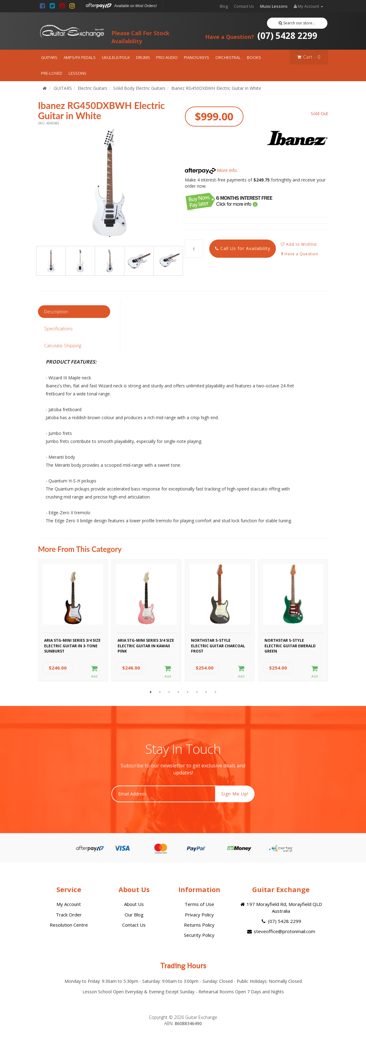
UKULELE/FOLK (116, 57)
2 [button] (160, 692)
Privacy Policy (199, 915)
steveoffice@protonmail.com (281, 931)
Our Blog (134, 915)
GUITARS (49, 57)
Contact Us (244, 6)
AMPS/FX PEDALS (80, 57)
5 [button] (188, 692)
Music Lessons (274, 6)
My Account (68, 904)
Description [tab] (56, 311)
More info (211, 170)
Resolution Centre (69, 925)
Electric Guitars (92, 88)
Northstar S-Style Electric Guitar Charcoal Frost (218, 645)
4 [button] (178, 692)
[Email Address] (163, 794)
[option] (109, 183)
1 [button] (151, 692)
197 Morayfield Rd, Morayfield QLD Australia (280, 907)
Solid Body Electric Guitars (139, 88)
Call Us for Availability (242, 248)
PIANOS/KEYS (196, 57)
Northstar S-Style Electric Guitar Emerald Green (290, 645)
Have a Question (299, 254)
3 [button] (169, 692)
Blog (224, 6)
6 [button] (197, 692)
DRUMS (143, 57)
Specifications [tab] (58, 328)
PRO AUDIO (167, 57)
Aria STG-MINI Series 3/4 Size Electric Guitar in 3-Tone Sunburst (72, 645)
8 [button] (215, 692)
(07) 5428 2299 (261, 35)
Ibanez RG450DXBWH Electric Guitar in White (216, 88)
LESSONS (77, 73)
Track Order (69, 915)
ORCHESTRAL (228, 57)
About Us (134, 904)
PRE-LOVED (51, 73)
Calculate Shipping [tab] (62, 345)
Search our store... (297, 23)
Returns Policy (199, 925)
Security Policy (199, 935)
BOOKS (254, 57)
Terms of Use (199, 904)
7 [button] (206, 692)
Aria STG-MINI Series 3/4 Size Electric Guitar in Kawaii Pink (146, 645)
